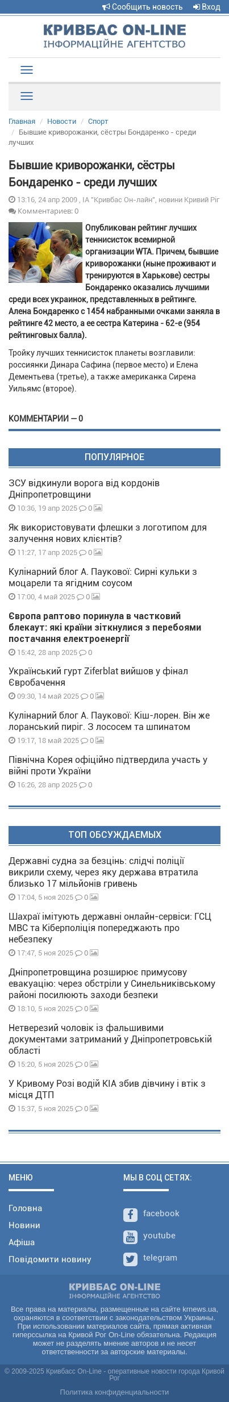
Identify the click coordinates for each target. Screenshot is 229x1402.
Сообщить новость (142, 6)
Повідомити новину (50, 1259)
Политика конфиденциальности (114, 1392)
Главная (22, 121)
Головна (25, 1208)
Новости (61, 121)
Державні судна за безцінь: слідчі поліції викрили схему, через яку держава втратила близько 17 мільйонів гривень (103, 872)
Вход (206, 6)
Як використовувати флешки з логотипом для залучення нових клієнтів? (108, 533)
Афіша (22, 1242)
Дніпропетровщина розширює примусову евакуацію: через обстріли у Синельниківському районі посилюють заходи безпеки (112, 983)
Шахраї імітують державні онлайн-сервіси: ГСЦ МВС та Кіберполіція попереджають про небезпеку (110, 928)
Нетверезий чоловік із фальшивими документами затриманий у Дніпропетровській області (110, 1039)
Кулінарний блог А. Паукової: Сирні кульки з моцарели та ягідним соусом (103, 577)
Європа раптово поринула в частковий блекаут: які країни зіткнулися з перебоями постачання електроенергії (105, 627)
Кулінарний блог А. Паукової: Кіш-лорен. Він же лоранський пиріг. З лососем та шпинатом (109, 721)
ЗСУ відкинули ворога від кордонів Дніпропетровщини (84, 489)
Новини (24, 1225)
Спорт (98, 121)
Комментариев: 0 (43, 211)
